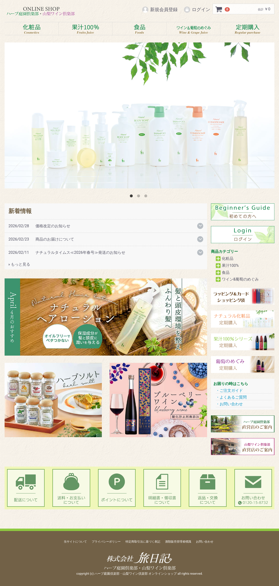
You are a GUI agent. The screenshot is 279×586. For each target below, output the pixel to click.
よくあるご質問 (233, 397)
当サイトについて (75, 541)
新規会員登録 (160, 9)
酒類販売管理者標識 (178, 541)
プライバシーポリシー (106, 541)
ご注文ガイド (231, 390)
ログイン (196, 9)
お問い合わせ (231, 404)
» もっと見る (19, 264)
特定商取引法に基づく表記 (143, 541)
